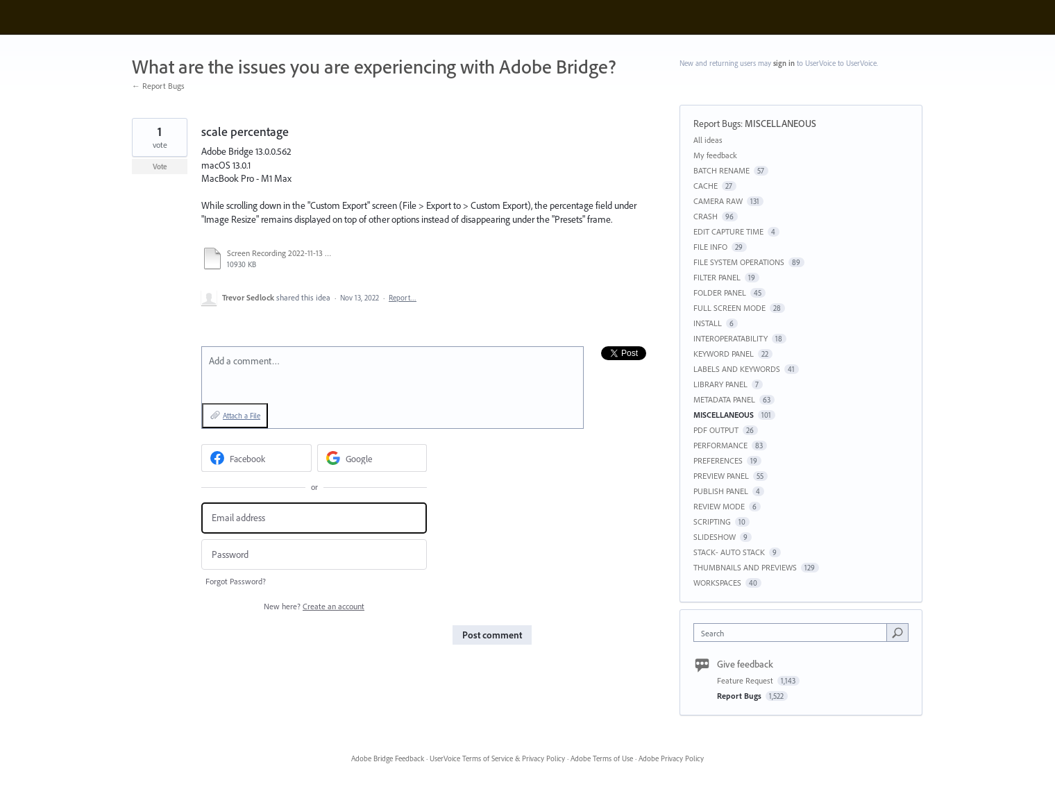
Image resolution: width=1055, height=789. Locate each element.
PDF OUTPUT (715, 430)
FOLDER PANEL (719, 292)
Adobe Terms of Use (602, 758)
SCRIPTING (712, 521)
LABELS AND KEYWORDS (736, 369)
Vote (160, 166)
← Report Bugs (158, 85)
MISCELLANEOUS (780, 123)
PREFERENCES (718, 460)
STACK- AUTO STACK (729, 552)
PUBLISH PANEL (720, 491)
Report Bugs (717, 123)
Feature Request (746, 680)
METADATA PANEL (724, 399)
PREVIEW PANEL (721, 475)
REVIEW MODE (719, 506)
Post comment (492, 635)
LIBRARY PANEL (720, 384)
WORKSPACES (717, 582)
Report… (402, 298)
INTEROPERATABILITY (730, 338)
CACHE (705, 185)
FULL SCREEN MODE (729, 308)
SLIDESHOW (714, 537)
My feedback (715, 155)
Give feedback (745, 664)
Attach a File (241, 416)
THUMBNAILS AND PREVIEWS (745, 567)
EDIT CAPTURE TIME (728, 231)
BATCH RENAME (721, 170)
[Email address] (314, 518)
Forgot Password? (235, 581)
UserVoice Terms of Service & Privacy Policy (497, 758)
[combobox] (793, 632)
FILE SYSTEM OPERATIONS (738, 262)
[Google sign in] (372, 458)
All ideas (708, 140)
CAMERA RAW (718, 201)
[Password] (314, 554)
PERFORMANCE (720, 445)
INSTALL (707, 323)
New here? (314, 606)
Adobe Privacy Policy (671, 758)
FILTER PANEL (717, 277)
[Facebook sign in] (256, 458)
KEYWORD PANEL (723, 353)
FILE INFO (710, 246)
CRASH (705, 216)
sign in (784, 63)
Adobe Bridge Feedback (387, 758)
